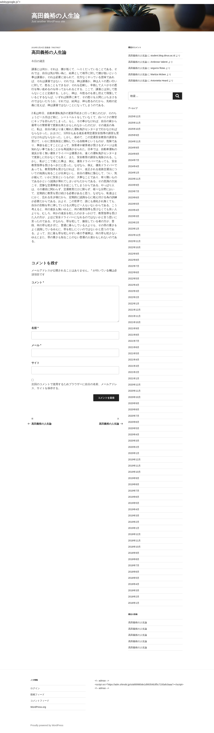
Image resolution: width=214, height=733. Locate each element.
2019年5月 (133, 503)
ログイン (35, 688)
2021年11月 (134, 316)
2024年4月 (133, 166)
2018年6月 (133, 571)
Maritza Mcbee (158, 74)
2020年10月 (134, 397)
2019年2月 (133, 522)
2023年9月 (133, 185)
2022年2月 (133, 297)
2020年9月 (133, 403)
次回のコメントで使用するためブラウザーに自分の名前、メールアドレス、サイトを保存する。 (74, 386)
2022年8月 (133, 260)
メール (36, 345)
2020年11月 (134, 390)
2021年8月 (133, 334)
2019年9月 (133, 478)
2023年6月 (133, 197)
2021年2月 (133, 372)
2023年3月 (133, 216)
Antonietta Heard (159, 80)
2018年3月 (133, 590)
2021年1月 (133, 378)
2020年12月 (134, 384)
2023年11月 (134, 178)
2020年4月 (133, 434)
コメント (37, 282)
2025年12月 (134, 116)
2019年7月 (133, 490)
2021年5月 (133, 353)
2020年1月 (133, 453)
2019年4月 (133, 509)
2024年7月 (133, 160)
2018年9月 (133, 553)
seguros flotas (157, 68)
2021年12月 (134, 309)
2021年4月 (133, 359)
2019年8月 (133, 484)
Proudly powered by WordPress (46, 725)
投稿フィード (37, 694)
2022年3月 (133, 291)
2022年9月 (133, 253)
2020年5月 (133, 428)
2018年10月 (134, 546)
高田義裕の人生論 (55, 15)
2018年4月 (133, 584)
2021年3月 (133, 366)
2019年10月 (134, 471)
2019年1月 (133, 528)
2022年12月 (134, 235)
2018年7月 (133, 565)
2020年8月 (133, 409)
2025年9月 (133, 135)
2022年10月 (134, 247)
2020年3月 (133, 440)
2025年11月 (134, 122)
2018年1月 (133, 603)
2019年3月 (133, 515)
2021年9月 (133, 328)
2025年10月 (134, 129)
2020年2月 (133, 447)
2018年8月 (133, 559)
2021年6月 (133, 347)
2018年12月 (134, 534)
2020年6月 (133, 422)
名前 (35, 328)
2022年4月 (133, 285)
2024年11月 (134, 141)
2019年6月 (133, 497)
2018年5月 (133, 578)
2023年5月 (133, 203)
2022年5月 (133, 278)
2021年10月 (134, 322)
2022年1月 (133, 303)
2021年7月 (133, 341)
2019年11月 (134, 465)
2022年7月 (133, 266)
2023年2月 (133, 222)
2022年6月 (133, 272)
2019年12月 (134, 459)
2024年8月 (133, 153)
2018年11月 (134, 540)
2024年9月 (133, 147)
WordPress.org (38, 707)
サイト (35, 362)
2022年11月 (134, 241)
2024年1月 (133, 172)
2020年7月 (133, 415)
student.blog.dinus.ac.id (162, 55)
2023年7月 (133, 191)
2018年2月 (133, 596)
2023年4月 (133, 210)
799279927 (56, 48)
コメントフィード (39, 700)
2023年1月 (133, 228)
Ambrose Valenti (159, 62)
